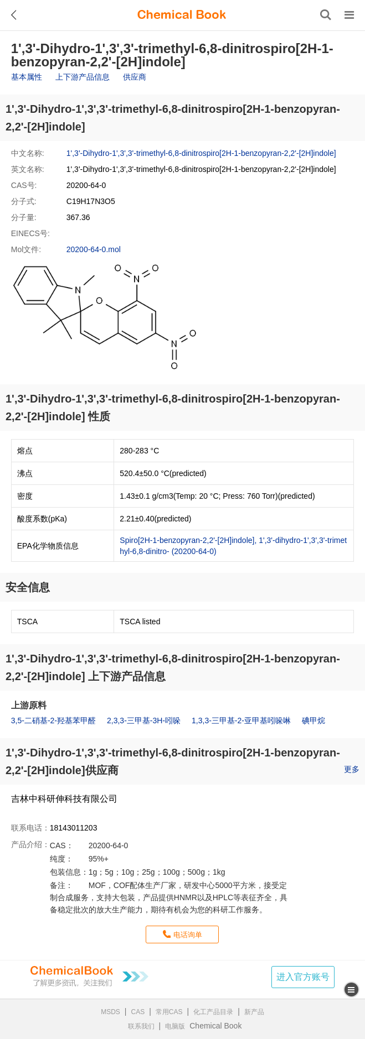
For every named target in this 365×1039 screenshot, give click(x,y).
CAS (138, 1012)
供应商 (134, 77)
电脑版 (175, 1026)
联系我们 (141, 1026)
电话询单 (187, 935)
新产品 (254, 1012)
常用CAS (169, 1012)
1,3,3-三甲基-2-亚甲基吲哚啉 (241, 720)
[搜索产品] (325, 15)
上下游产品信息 (82, 77)
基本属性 (26, 77)
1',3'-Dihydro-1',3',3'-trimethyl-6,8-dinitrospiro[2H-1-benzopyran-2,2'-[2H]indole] (201, 153)
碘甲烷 (313, 720)
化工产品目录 (213, 1012)
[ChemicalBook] (181, 15)
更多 (351, 769)
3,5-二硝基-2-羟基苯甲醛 (53, 720)
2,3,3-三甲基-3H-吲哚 (144, 720)
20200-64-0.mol (93, 249)
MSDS (110, 1012)
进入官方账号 (303, 976)
